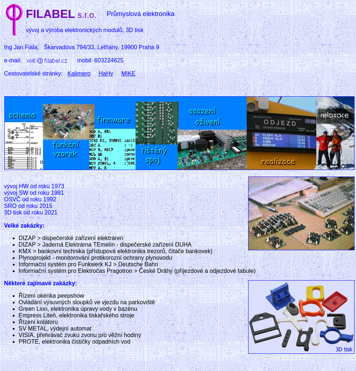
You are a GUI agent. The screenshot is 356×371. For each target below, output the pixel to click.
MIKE (128, 73)
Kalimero (78, 73)
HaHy (106, 73)
